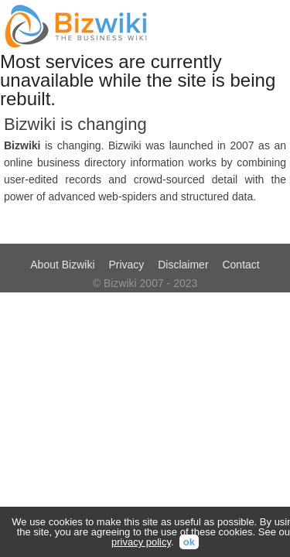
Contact (240, 264)
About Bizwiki (62, 264)
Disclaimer (183, 264)
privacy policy (141, 542)
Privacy (126, 264)
